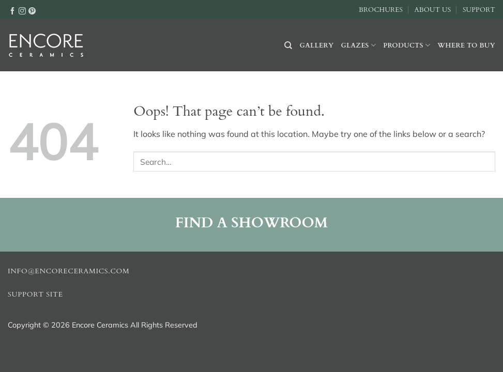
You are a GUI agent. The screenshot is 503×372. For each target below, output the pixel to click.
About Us (432, 9)
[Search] (288, 45)
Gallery (317, 45)
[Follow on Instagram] (22, 10)
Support (479, 9)
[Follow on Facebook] (12, 10)
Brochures (381, 9)
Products (406, 45)
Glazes (358, 45)
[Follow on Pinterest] (32, 10)
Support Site (35, 294)
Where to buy (466, 45)
